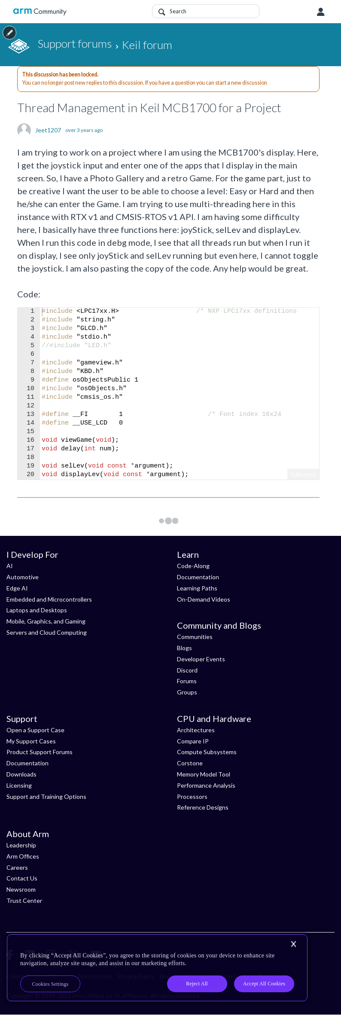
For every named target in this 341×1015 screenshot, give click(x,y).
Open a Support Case (35, 730)
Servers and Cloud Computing (46, 632)
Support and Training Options (46, 796)
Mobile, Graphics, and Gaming (45, 621)
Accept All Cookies (264, 984)
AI (9, 565)
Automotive (22, 577)
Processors (192, 796)
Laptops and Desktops (36, 610)
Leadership (21, 845)
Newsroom (21, 889)
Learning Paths (197, 588)
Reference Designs (202, 807)
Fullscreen (303, 474)
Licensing (19, 785)
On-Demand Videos (203, 599)
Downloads (21, 774)
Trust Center (24, 900)
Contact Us (21, 878)
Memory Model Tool (203, 774)
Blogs (184, 647)
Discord (187, 670)
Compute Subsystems (207, 751)
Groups (187, 692)
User (321, 12)
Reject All (197, 984)
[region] (157, 967)
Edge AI (17, 588)
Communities (195, 636)
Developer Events (201, 659)
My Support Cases (31, 741)
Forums (187, 681)
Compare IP (193, 741)
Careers (17, 867)
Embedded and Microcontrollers (49, 599)
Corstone (190, 763)
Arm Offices (22, 856)
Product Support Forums (39, 751)
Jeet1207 (48, 130)
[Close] (293, 944)
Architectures (196, 730)
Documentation (198, 577)
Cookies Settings (50, 984)
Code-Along (193, 565)
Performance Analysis (206, 785)
